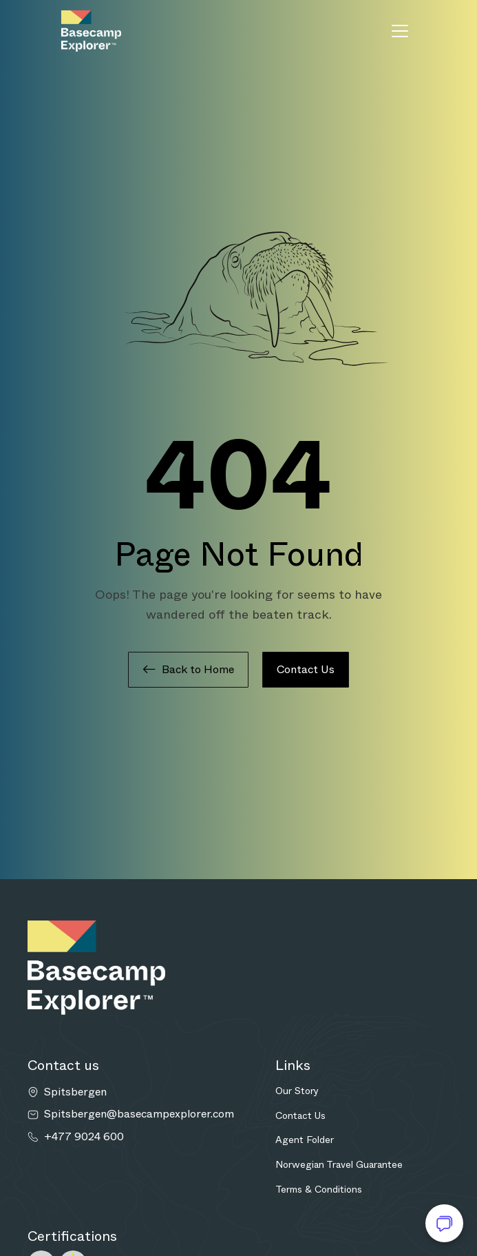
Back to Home (188, 669)
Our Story (297, 1091)
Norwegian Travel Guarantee (339, 1164)
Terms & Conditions (318, 1189)
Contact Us (306, 669)
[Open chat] (444, 1223)
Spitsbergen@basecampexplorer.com (139, 1114)
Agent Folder (304, 1139)
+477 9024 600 (84, 1136)
